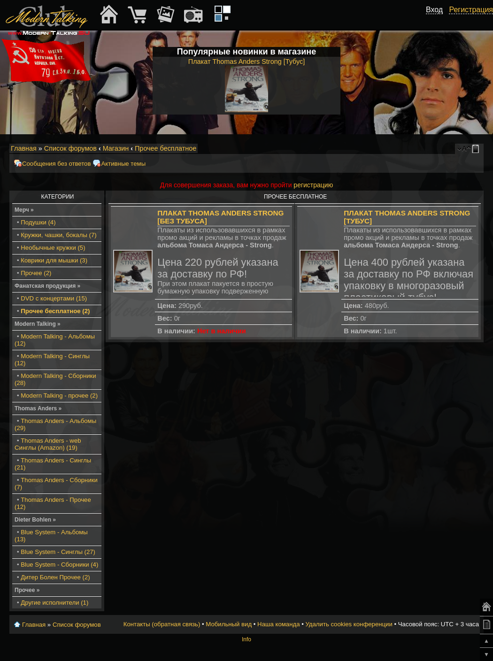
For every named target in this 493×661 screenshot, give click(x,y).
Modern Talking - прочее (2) (59, 395)
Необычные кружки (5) (53, 247)
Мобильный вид (477, 149)
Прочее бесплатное (165, 148)
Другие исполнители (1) (54, 602)
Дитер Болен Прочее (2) (55, 577)
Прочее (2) (36, 273)
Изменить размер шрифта (464, 149)
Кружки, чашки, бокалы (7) (58, 234)
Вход (434, 10)
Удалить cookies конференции (348, 624)
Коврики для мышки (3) (54, 260)
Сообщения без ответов (56, 163)
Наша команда (278, 624)
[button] (437, 20)
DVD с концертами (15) (54, 298)
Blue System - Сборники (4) (59, 564)
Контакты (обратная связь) (161, 624)
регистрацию (313, 185)
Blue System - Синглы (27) (58, 551)
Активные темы (123, 163)
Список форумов (70, 148)
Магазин (116, 148)
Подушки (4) (38, 222)
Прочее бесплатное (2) (55, 311)
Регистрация (471, 10)
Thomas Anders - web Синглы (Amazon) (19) (48, 444)
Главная (24, 148)
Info (246, 639)
